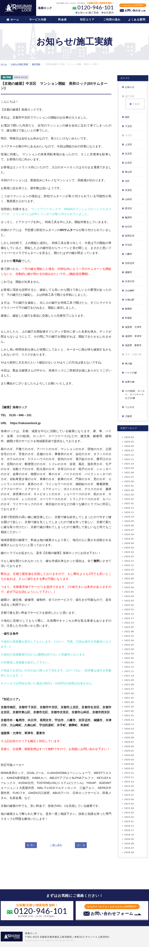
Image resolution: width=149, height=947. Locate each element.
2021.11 (129, 671)
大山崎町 (129, 290)
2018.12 (129, 826)
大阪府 (136, 104)
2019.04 (129, 808)
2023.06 (129, 587)
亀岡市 (128, 217)
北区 (127, 181)
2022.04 (129, 649)
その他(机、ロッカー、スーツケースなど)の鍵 (135, 394)
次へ (79, 845)
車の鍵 (128, 363)
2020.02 (129, 764)
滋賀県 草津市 (133, 336)
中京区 (128, 135)
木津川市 (129, 281)
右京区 (128, 153)
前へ (33, 845)
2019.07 (129, 795)
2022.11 (129, 618)
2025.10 (129, 463)
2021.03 (129, 706)
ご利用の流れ (112, 19)
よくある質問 (136, 19)
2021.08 (129, 684)
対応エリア (87, 19)
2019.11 (129, 777)
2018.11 (129, 830)
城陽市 (128, 272)
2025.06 (129, 481)
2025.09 (129, 468)
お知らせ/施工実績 (88, 12)
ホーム (14, 19)
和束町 (128, 318)
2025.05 (129, 485)
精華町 (128, 309)
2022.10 (129, 622)
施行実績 (36, 64)
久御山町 (129, 299)
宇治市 (128, 245)
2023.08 (129, 578)
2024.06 (129, 534)
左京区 (128, 162)
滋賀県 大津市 (133, 327)
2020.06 (129, 746)
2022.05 (129, 644)
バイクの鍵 (131, 372)
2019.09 (129, 786)
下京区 (128, 126)
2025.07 (129, 477)
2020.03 (129, 759)
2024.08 (129, 525)
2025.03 (129, 494)
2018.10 (129, 834)
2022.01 (129, 662)
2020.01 (129, 768)
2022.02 (129, 658)
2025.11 (129, 459)
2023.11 (129, 565)
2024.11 (129, 512)
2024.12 (129, 508)
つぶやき (129, 407)
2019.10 (129, 781)
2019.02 (129, 817)
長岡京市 (129, 236)
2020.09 (129, 733)
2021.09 (129, 680)
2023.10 (129, 569)
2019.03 (129, 812)
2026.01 (129, 450)
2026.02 (129, 446)
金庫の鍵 (129, 382)
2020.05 (129, 750)
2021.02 (129, 711)
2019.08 (129, 790)
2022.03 (129, 653)
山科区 (128, 199)
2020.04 (129, 755)
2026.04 (129, 437)
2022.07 (129, 636)
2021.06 (129, 693)
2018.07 (129, 848)
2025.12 (129, 455)
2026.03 (129, 441)
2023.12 (129, 561)
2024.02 (129, 552)
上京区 (128, 144)
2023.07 (129, 583)
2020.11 (129, 724)
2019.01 (129, 821)
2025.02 (129, 499)
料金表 (62, 19)
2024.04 (129, 543)
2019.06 (129, 799)
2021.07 (129, 689)
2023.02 (129, 605)
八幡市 (128, 254)
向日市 (128, 226)
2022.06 (129, 640)
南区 (127, 117)
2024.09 (129, 521)
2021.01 (129, 715)
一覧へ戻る (56, 845)
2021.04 (129, 702)
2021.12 (129, 667)
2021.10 (129, 675)
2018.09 (129, 839)
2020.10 (129, 728)
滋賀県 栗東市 (133, 345)
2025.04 (129, 490)
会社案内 (109, 12)
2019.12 (129, 773)
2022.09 (129, 627)
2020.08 (129, 737)
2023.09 (129, 574)
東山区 (128, 172)
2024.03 (129, 547)
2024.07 (129, 530)
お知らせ (129, 87)
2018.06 (129, 852)
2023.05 (129, 591)
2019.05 (129, 803)
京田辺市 (129, 263)
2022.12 (129, 614)
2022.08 (129, 631)
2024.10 (129, 516)
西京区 (128, 208)
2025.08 (129, 472)
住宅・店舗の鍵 (133, 354)
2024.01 (129, 556)
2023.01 (129, 609)
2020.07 (129, 742)
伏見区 (128, 190)
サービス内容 (37, 19)
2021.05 (129, 697)
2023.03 (129, 600)
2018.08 (129, 843)
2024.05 (129, 538)
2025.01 (129, 503)
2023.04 (129, 596)
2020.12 (129, 720)
